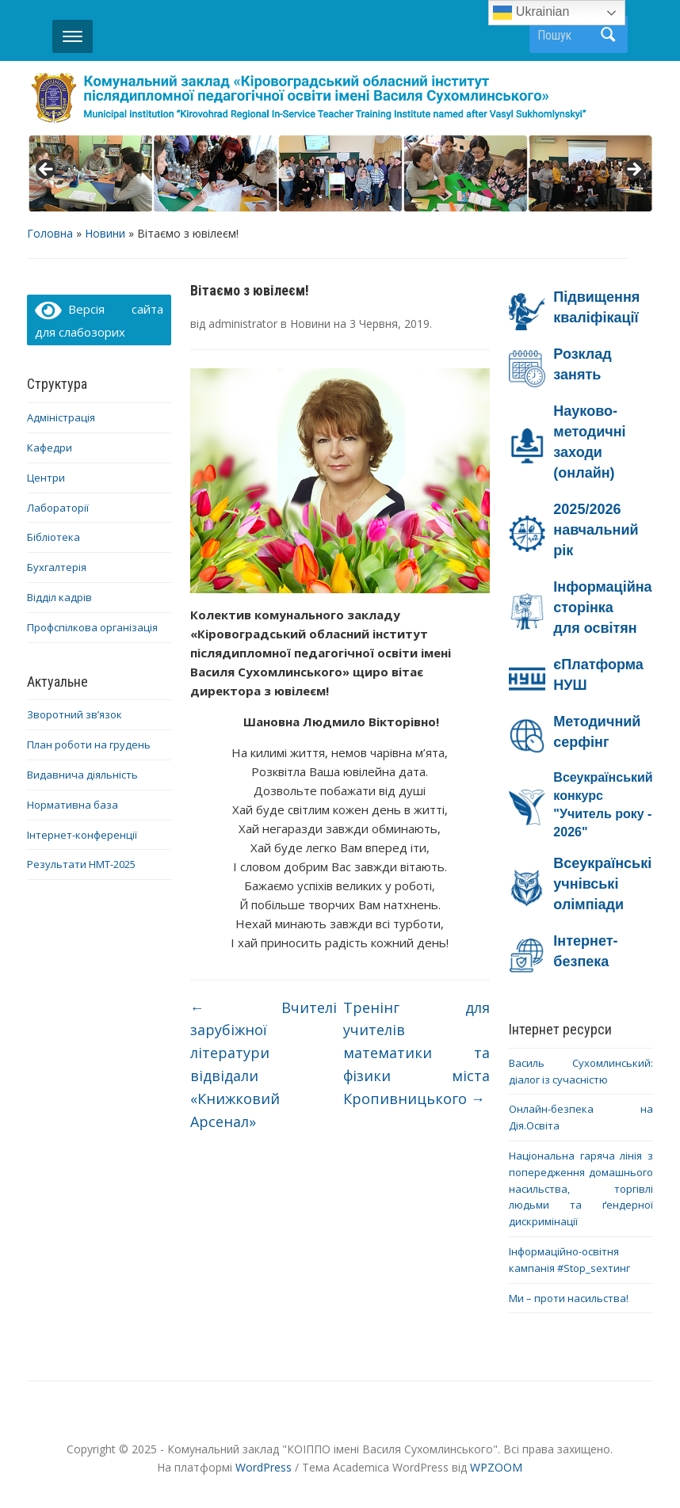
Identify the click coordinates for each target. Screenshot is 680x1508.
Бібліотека (53, 537)
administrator (242, 323)
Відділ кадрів (59, 597)
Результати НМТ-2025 (81, 864)
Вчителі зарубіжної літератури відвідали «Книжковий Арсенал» (264, 1064)
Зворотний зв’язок (74, 714)
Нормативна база (72, 805)
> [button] (633, 170)
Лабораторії (58, 508)
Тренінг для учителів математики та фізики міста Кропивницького (417, 1053)
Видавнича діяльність (82, 774)
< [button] (47, 170)
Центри (46, 477)
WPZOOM (496, 1467)
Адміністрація (61, 417)
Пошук (608, 34)
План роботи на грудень (89, 744)
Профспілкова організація (92, 627)
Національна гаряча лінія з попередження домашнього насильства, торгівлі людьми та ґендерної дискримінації (581, 1188)
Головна (50, 233)
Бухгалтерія (56, 567)
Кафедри (49, 447)
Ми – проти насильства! (568, 1298)
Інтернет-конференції (82, 835)
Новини (105, 233)
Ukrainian (531, 12)
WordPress (263, 1467)
